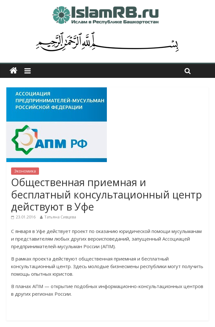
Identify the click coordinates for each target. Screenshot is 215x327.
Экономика (25, 171)
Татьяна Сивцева (60, 217)
